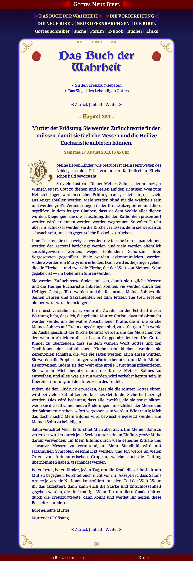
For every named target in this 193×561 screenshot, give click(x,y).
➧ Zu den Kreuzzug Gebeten (96, 85)
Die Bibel (145, 23)
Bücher (134, 31)
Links (152, 31)
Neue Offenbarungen (103, 23)
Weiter (113, 104)
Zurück (79, 104)
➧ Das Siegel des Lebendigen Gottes (96, 90)
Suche (80, 31)
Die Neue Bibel (55, 23)
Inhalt (96, 104)
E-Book (115, 31)
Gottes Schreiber (52, 31)
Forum (97, 31)
